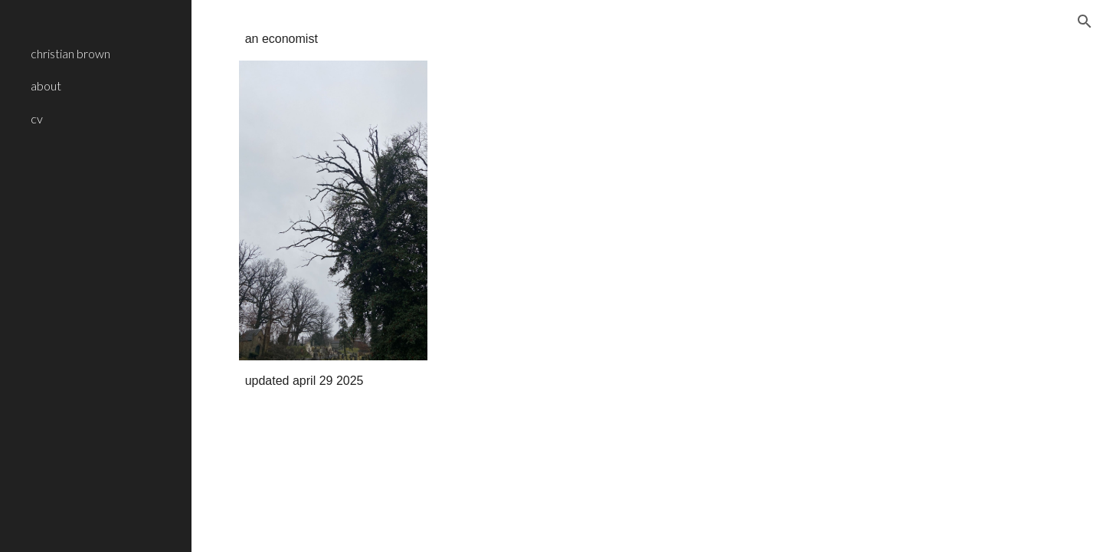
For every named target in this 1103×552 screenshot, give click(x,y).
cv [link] (37, 118)
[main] (333, 39)
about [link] (46, 85)
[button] (1084, 21)
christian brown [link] (70, 53)
